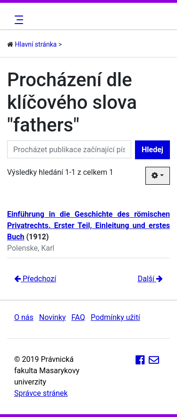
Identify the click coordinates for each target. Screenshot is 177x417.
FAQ (78, 317)
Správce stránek (40, 393)
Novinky (52, 317)
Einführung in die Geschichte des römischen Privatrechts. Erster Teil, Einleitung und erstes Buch (88, 225)
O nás (24, 317)
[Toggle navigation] (17, 19)
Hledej (152, 149)
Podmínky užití (115, 317)
